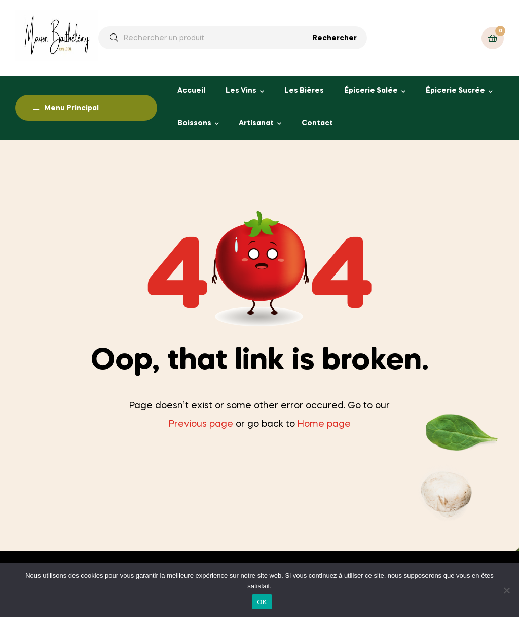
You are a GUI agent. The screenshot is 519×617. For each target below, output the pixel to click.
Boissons (194, 123)
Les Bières (304, 90)
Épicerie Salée (371, 90)
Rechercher (334, 38)
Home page (324, 424)
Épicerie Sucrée (455, 90)
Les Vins (241, 90)
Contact (317, 123)
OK (262, 602)
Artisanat (256, 123)
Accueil (191, 90)
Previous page (201, 424)
